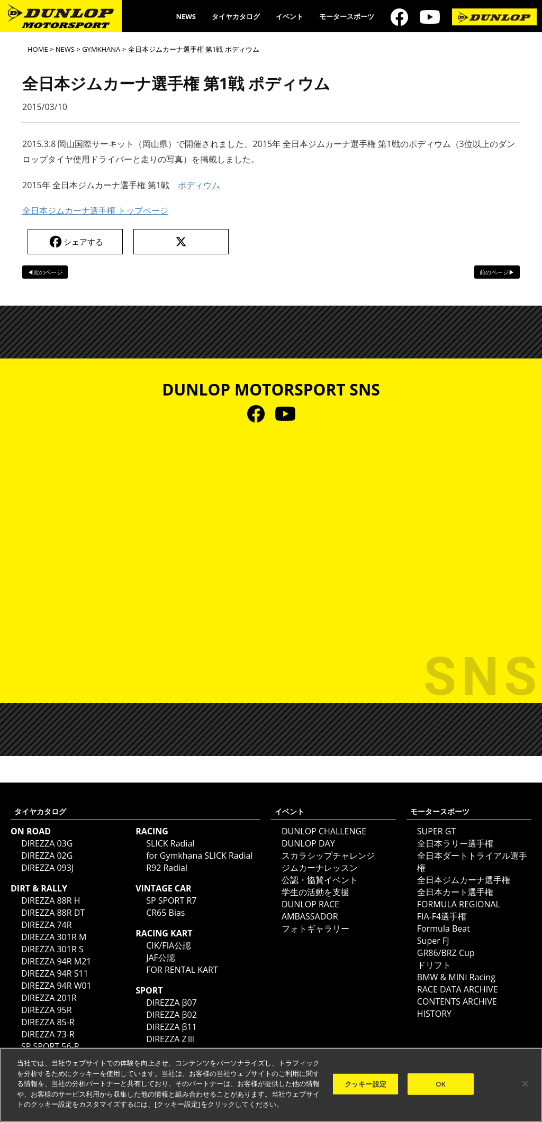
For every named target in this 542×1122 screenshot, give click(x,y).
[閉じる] (525, 1083)
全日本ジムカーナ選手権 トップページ (95, 210)
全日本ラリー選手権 (455, 843)
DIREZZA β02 (171, 1014)
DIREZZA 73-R (48, 1034)
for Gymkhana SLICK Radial (199, 855)
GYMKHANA (101, 49)
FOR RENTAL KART (182, 970)
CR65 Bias (165, 912)
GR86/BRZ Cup (446, 953)
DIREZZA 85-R (48, 1022)
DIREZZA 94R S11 (54, 973)
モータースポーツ (346, 16)
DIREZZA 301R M (53, 937)
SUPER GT (436, 831)
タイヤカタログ (236, 16)
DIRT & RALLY (39, 888)
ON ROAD (31, 831)
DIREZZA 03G (47, 843)
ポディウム (199, 185)
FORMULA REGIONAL (458, 904)
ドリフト (434, 965)
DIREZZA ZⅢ (170, 1039)
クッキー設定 (365, 1083)
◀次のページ (45, 272)
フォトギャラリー (315, 928)
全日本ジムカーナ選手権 (463, 880)
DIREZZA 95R (46, 1010)
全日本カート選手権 (455, 892)
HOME (38, 49)
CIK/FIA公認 (168, 945)
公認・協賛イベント (320, 880)
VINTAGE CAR (164, 888)
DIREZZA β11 (171, 1027)
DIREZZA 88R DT (53, 912)
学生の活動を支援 (315, 892)
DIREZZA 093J (47, 867)
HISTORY (434, 1013)
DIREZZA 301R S (52, 949)
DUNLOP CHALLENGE (324, 831)
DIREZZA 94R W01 (56, 985)
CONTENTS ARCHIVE (457, 1001)
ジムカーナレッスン (320, 867)
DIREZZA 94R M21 (56, 961)
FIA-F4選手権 (441, 916)
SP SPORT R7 (171, 900)
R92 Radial (166, 867)
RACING (152, 831)
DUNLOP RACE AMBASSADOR (310, 910)
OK (441, 1083)
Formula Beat (443, 928)
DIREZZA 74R (46, 925)
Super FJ (433, 940)
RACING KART (164, 933)
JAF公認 (160, 957)
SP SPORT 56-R (50, 1046)
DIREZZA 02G (47, 855)
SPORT (149, 990)
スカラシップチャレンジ (328, 855)
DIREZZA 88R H (50, 900)
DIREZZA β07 (171, 1002)
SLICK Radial (170, 843)
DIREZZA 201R (49, 998)
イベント (289, 16)
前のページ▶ (497, 272)
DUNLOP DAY (308, 843)
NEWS (186, 16)
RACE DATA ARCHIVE (457, 989)
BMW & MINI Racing (456, 977)
